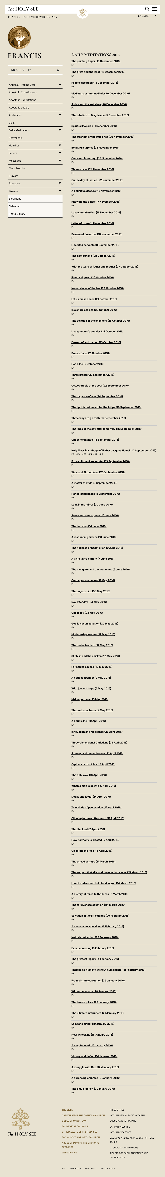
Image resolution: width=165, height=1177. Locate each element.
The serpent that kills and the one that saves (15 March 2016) (109, 872)
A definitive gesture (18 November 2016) (96, 190)
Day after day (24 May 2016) (89, 602)
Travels (13, 191)
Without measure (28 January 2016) (93, 991)
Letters (13, 153)
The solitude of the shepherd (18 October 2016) (100, 320)
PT (101, 454)
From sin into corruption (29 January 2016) (98, 980)
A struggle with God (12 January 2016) (95, 1067)
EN (72, 64)
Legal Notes (75, 1168)
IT (96, 454)
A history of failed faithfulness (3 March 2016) (99, 894)
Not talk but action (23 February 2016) (95, 937)
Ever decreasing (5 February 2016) (92, 948)
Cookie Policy (90, 1168)
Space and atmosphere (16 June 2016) (95, 515)
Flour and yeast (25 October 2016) (92, 277)
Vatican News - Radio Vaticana (127, 1115)
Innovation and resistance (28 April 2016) (97, 731)
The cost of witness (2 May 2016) (92, 710)
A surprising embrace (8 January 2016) (95, 1077)
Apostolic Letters (19, 107)
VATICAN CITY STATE (120, 1132)
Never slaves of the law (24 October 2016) (97, 288)
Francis (14, 17)
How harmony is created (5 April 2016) (95, 839)
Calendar (14, 206)
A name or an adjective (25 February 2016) (97, 926)
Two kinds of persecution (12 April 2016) (96, 807)
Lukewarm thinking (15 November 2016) (96, 212)
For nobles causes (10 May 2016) (91, 666)
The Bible (67, 1110)
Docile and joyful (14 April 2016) (91, 796)
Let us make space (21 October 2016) (94, 299)
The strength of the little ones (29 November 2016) (102, 136)
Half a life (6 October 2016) (87, 364)
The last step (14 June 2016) (89, 526)
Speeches (15, 183)
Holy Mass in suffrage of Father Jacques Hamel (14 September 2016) (113, 450)
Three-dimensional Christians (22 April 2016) (99, 742)
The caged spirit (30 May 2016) (90, 591)
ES (84, 454)
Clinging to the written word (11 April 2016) (97, 818)
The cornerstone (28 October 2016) (93, 255)
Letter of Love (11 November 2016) (92, 223)
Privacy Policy (108, 1168)
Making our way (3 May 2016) (89, 699)
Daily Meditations (36, 17)
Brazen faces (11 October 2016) (90, 353)
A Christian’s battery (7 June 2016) (93, 558)
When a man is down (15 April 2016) (93, 785)
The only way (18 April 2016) (89, 775)
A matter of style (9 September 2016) (94, 483)
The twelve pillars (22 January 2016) (94, 1002)
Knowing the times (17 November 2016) (95, 201)
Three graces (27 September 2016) (92, 374)
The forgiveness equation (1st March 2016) (98, 904)
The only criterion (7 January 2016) (93, 1088)
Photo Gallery (17, 213)
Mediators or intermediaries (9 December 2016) (100, 93)
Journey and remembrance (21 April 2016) (97, 753)
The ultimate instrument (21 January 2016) (97, 1013)
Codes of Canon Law (74, 1121)
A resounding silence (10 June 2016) (93, 537)
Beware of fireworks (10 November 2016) (96, 234)
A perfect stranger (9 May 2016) (91, 677)
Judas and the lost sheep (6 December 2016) (99, 104)
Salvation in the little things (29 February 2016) (100, 915)
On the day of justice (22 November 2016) (97, 180)
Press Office (117, 1110)
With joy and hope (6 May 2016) (91, 688)
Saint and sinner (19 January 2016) (92, 1023)
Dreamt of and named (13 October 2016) (96, 342)
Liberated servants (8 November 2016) (95, 245)
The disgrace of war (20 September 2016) (97, 396)
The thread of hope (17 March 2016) (93, 861)
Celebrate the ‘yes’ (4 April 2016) (91, 850)
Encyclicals (15, 137)
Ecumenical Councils (75, 1126)
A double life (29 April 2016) (88, 721)
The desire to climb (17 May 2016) (92, 645)
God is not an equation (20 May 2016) (94, 623)
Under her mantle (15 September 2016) (95, 439)
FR (90, 454)
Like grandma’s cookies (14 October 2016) (97, 331)
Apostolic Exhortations (22, 100)
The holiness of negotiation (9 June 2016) (97, 547)
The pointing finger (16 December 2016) (96, 61)
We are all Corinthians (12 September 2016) (98, 472)
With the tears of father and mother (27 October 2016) (104, 266)
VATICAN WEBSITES (120, 1126)
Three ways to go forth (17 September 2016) (98, 418)
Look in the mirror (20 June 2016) (92, 504)
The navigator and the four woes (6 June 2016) (100, 569)
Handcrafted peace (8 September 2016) (95, 493)
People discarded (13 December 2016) (94, 82)
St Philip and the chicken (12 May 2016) (95, 656)
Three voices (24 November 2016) (92, 169)
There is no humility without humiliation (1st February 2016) (108, 969)
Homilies (14, 145)
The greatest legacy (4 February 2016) (95, 958)
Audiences (15, 115)
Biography (35, 70)
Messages (15, 160)
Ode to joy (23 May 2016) (87, 612)
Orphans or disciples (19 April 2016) (93, 764)
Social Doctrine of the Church (81, 1137)
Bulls (12, 122)
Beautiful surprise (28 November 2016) (95, 147)
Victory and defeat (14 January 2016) (94, 1056)
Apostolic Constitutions (23, 92)
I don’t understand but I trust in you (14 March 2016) (103, 883)
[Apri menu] (154, 9)
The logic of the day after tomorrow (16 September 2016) (106, 428)
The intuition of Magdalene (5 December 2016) (100, 115)
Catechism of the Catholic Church (83, 1115)
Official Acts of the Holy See (79, 1132)
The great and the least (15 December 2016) (98, 71)
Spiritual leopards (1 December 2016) (94, 126)
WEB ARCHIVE (69, 1152)
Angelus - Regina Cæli (22, 84)
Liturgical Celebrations (124, 1147)
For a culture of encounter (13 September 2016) (100, 461)
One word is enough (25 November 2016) (97, 158)
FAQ (63, 1168)
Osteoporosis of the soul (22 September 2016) (100, 385)
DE (72, 454)
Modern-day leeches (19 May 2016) (93, 634)
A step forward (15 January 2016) (92, 1045)
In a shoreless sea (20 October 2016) (94, 309)
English (145, 16)
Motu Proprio (17, 168)
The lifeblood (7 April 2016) (88, 829)
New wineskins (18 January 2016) (92, 1034)
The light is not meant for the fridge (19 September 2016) (106, 407)
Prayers (13, 175)
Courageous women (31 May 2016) (93, 580)
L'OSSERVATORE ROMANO (123, 1121)
